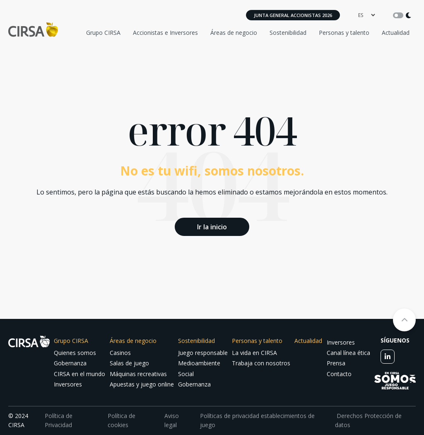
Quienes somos (75, 353)
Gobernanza (70, 363)
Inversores (68, 384)
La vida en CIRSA (254, 353)
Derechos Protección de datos (368, 420)
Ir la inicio (212, 226)
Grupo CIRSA (103, 32)
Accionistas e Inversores (165, 32)
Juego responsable (203, 353)
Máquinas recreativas (138, 374)
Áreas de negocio (233, 32)
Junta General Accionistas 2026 (293, 15)
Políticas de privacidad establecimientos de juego (257, 420)
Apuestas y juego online (142, 384)
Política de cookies (121, 420)
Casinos (120, 353)
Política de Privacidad (58, 420)
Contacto (339, 374)
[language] (366, 15)
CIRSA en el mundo (79, 374)
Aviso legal (171, 420)
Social (186, 374)
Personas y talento (344, 32)
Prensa (336, 363)
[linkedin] (388, 357)
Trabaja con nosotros (261, 363)
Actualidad (396, 32)
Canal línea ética (348, 353)
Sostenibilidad (288, 32)
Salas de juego (129, 363)
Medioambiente (199, 363)
